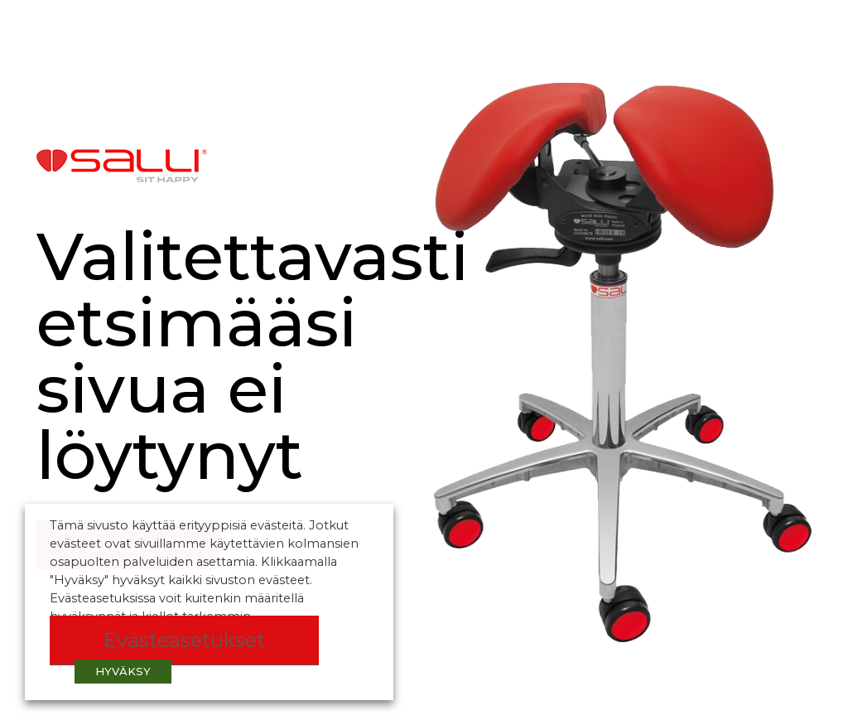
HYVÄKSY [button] (123, 671)
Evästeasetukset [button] (184, 640)
